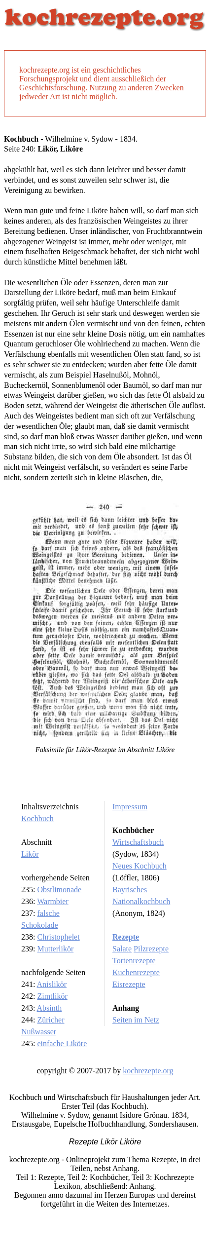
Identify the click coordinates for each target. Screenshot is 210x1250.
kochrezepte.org (148, 1070)
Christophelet (58, 937)
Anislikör (52, 984)
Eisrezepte (128, 984)
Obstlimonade (59, 889)
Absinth (49, 1008)
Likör (30, 854)
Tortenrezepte (134, 960)
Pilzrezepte (151, 949)
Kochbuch (37, 818)
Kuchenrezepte (136, 972)
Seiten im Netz (135, 1020)
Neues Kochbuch (139, 866)
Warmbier (53, 901)
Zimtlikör (52, 996)
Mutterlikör (55, 949)
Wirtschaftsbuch (138, 842)
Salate (122, 949)
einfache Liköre (62, 1043)
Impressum (129, 806)
